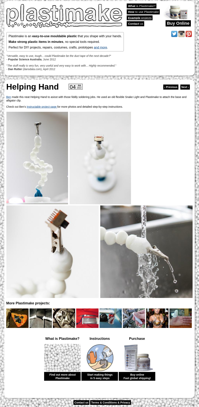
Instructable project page (42, 106)
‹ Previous (170, 87)
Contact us (81, 402)
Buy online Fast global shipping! (137, 376)
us (135, 23)
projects (140, 17)
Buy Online (178, 23)
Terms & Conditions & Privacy (110, 402)
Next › (185, 87)
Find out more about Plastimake (62, 376)
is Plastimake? (141, 6)
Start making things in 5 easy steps (100, 376)
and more (100, 47)
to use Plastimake (143, 11)
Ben (8, 97)
